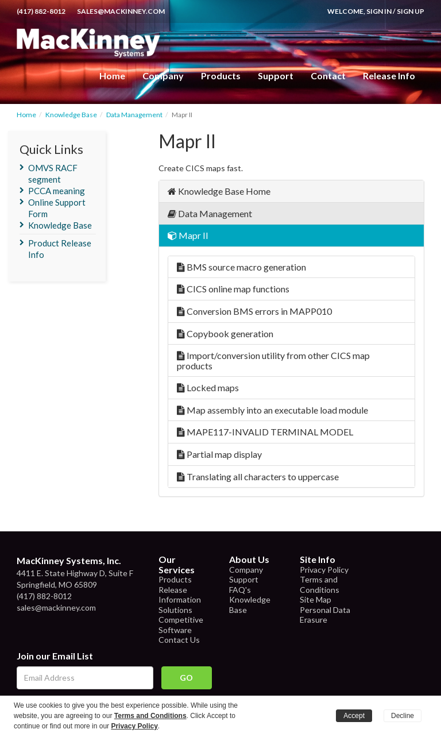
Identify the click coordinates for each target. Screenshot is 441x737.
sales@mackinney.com (121, 11)
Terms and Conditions (319, 584)
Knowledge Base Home (219, 191)
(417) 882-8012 (41, 11)
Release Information (179, 595)
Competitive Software (180, 625)
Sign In (379, 11)
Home (112, 75)
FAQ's (240, 590)
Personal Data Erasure (325, 615)
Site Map (315, 599)
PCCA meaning (56, 191)
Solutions (175, 610)
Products (175, 579)
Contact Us (179, 640)
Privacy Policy (324, 569)
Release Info (389, 75)
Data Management (134, 114)
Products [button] (221, 75)
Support (275, 75)
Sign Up (410, 11)
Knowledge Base (71, 114)
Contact (328, 75)
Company (163, 75)
